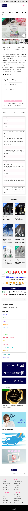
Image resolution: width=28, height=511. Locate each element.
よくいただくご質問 (6, 489)
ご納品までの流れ (14, 112)
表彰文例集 (6, 173)
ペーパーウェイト (7, 331)
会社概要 (4, 481)
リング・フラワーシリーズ (8, 347)
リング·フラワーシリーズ (18, 502)
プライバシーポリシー (7, 485)
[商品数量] (9, 96)
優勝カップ (5, 321)
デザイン (5, 89)
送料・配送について (17, 483)
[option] (14, 399)
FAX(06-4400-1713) (22, 62)
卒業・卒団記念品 (7, 340)
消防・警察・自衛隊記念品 (8, 337)
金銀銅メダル (6, 324)
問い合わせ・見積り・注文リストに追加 (13, 100)
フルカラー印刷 (11, 105)
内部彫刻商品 (6, 350)
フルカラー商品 (18, 105)
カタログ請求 (16, 489)
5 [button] (16, 402)
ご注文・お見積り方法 (18, 481)
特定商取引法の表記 (6, 483)
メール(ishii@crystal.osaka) (11, 62)
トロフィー (21, 103)
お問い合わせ (16, 487)
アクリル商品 (6, 357)
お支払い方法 (16, 485)
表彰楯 (4, 317)
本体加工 (5, 105)
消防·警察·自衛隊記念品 (18, 498)
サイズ (5, 84)
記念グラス (5, 344)
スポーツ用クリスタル (7, 327)
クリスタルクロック (7, 334)
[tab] (4, 112)
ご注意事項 (23, 112)
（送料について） (10, 144)
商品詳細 (4, 112)
